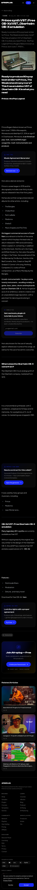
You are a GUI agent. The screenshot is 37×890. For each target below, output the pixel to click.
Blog (21, 802)
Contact (4, 851)
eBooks (22, 799)
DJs (21, 824)
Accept (26, 885)
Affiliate (4, 830)
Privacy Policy (7, 880)
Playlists (4, 821)
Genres (4, 810)
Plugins (4, 802)
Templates (5, 808)
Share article (7, 635)
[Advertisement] (18, 440)
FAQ (3, 843)
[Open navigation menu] (33, 3)
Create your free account (18, 664)
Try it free (10, 622)
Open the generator (14, 483)
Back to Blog (7, 10)
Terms (4, 846)
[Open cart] (23, 3)
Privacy (4, 849)
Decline (10, 885)
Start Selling (5, 824)
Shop (3, 797)
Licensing (5, 840)
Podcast (23, 805)
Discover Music (6, 837)
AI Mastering (24, 810)
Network (4, 818)
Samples (4, 799)
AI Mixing (23, 808)
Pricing (4, 827)
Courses (4, 805)
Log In (28, 2)
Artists (22, 821)
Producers (23, 818)
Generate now (12, 171)
